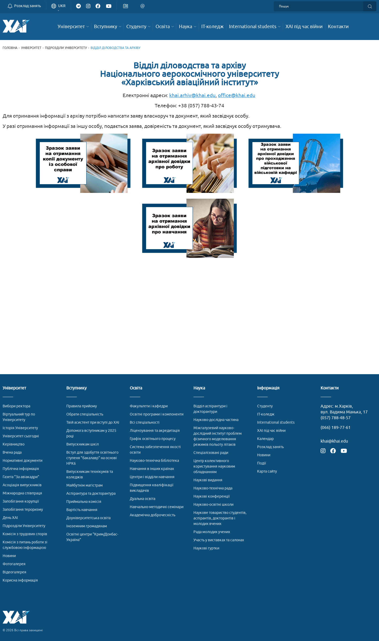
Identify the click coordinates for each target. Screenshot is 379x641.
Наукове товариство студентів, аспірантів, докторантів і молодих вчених (219, 518)
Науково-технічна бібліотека (154, 460)
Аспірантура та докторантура (91, 493)
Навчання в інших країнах (152, 469)
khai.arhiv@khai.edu (192, 95)
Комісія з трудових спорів (25, 534)
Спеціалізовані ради (210, 452)
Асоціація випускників (22, 485)
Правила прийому (81, 406)
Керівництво (13, 444)
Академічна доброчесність (152, 515)
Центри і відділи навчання (152, 477)
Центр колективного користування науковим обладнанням (214, 466)
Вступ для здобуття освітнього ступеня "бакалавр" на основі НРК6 (92, 458)
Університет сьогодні (21, 436)
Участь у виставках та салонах (218, 540)
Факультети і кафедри (149, 406)
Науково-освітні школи (213, 504)
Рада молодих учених (211, 532)
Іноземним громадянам (86, 526)
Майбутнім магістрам (84, 485)
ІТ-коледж (266, 414)
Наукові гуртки (206, 548)
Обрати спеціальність (84, 414)
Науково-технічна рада (212, 488)
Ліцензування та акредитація (155, 430)
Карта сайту (267, 471)
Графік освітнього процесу (153, 439)
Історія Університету (20, 428)
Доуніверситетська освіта (88, 518)
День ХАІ (10, 517)
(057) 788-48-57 (336, 417)
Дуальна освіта (142, 499)
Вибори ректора (16, 406)
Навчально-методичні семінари (156, 507)
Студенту (265, 406)
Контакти (330, 388)
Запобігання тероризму (23, 509)
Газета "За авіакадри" (21, 477)
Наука (199, 388)
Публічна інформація (21, 469)
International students (276, 422)
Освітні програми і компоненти (156, 414)
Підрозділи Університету (66, 48)
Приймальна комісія (83, 501)
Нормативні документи (22, 460)
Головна (10, 48)
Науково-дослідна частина (215, 420)
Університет (31, 48)
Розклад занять (270, 447)
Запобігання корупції (21, 501)
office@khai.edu (236, 95)
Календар (265, 439)
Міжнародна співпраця (22, 493)
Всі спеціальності (144, 422)
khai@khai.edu (334, 441)
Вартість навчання (81, 510)
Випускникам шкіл (82, 444)
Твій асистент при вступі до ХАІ (92, 422)
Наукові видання (207, 480)
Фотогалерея (14, 564)
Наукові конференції (211, 496)
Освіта (136, 388)
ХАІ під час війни (271, 430)
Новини (9, 556)
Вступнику (76, 388)
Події (261, 463)
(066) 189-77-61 (336, 427)
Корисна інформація (20, 580)
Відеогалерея (14, 572)
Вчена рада (12, 452)
